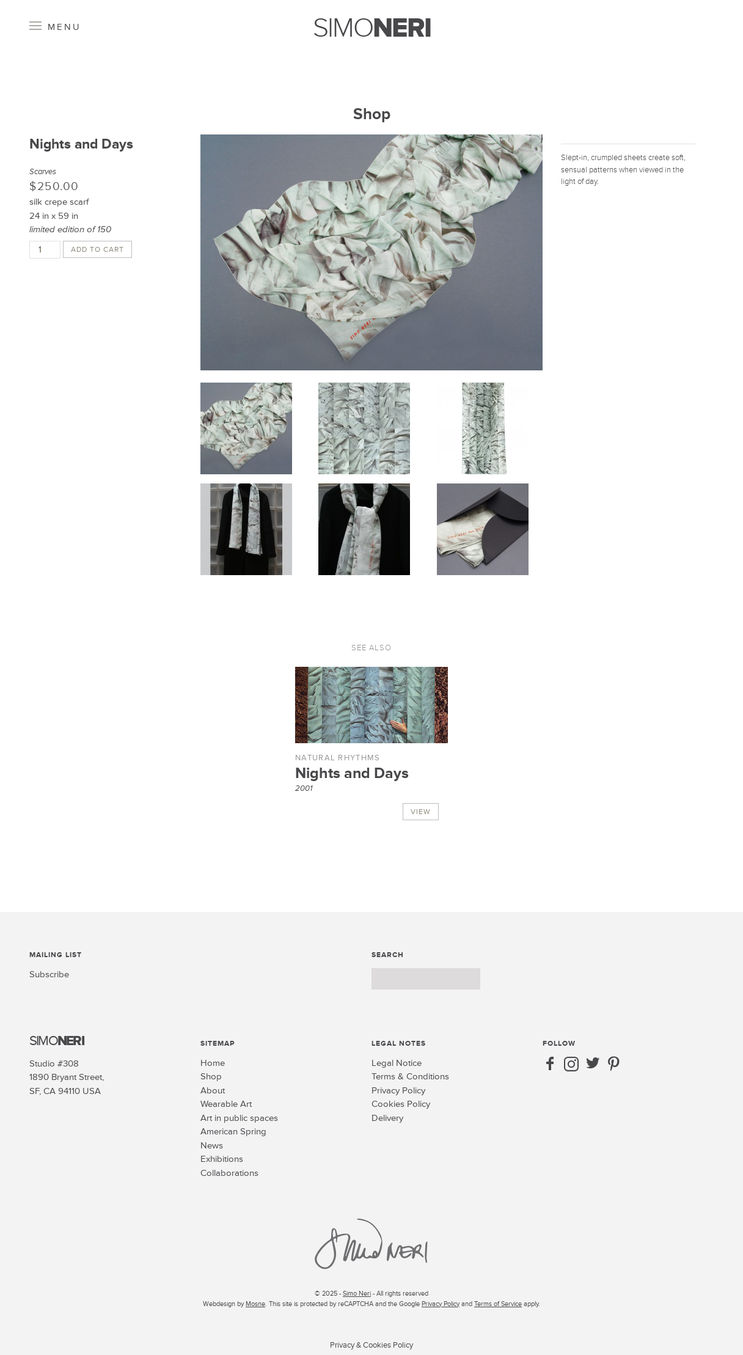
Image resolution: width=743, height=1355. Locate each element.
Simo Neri (357, 1294)
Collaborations (229, 1173)
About (212, 1090)
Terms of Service (498, 1304)
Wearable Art (226, 1104)
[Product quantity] (44, 250)
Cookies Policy (401, 1104)
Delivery (387, 1118)
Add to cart (97, 249)
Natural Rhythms (338, 758)
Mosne (255, 1304)
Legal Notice (397, 1063)
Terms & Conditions (410, 1076)
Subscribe (49, 974)
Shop (371, 114)
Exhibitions (221, 1159)
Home (212, 1063)
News (211, 1145)
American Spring (233, 1131)
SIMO (372, 28)
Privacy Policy (398, 1090)
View (421, 812)
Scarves (42, 172)
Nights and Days (352, 773)
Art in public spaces (239, 1118)
